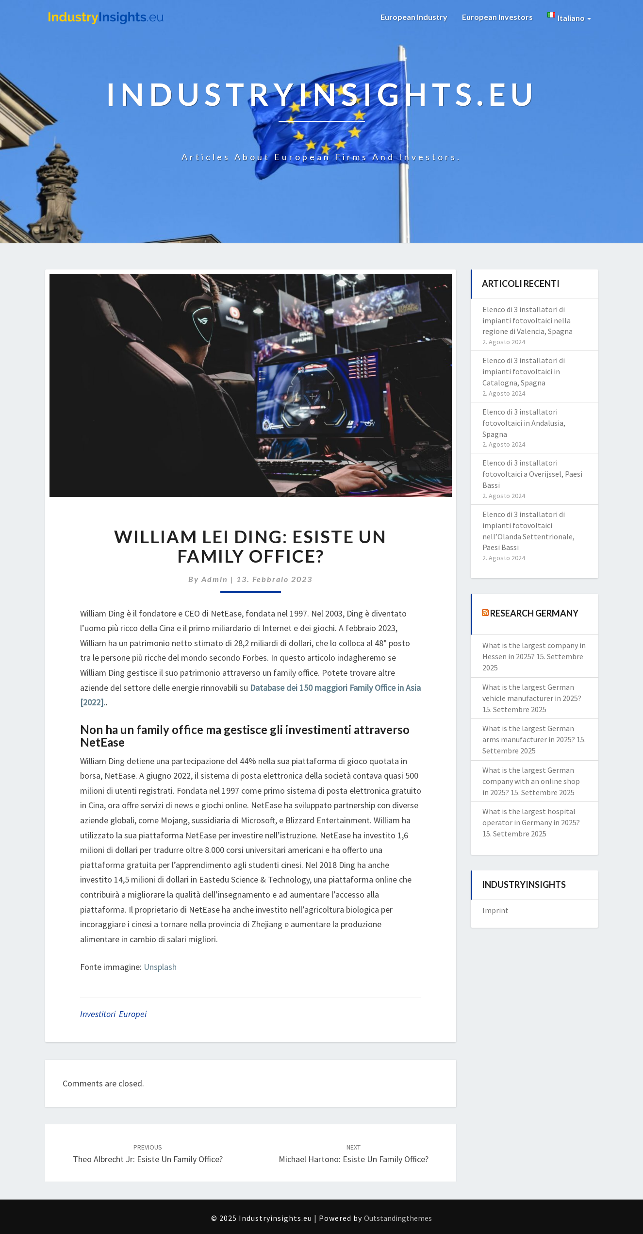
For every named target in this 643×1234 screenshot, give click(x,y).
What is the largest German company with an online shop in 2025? (531, 781)
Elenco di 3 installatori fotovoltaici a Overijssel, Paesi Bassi (532, 474)
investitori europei (113, 1013)
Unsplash (160, 966)
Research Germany (534, 613)
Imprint (495, 910)
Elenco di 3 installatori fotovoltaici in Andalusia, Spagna (523, 423)
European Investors (497, 16)
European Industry (413, 16)
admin (214, 579)
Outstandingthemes (398, 1218)
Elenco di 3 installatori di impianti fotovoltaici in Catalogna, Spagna (523, 371)
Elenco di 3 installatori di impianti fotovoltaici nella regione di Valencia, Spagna (527, 320)
